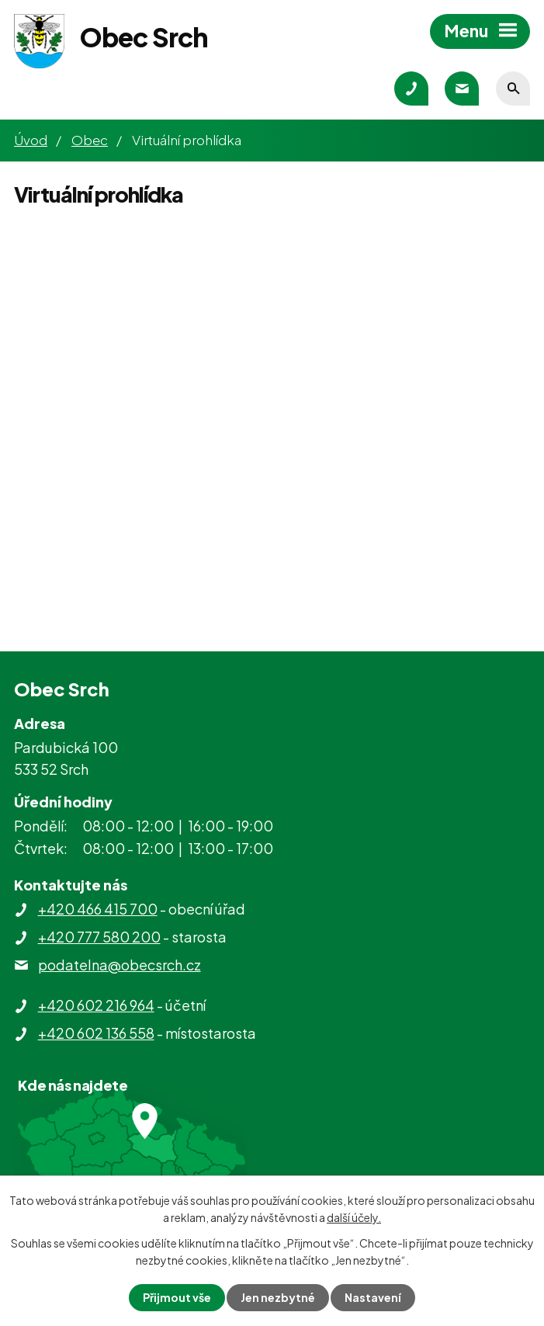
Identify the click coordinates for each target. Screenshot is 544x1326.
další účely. (354, 1217)
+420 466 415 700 (98, 909)
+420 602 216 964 (96, 1005)
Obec (89, 139)
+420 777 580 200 (99, 937)
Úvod (30, 139)
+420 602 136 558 (96, 1033)
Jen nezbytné (278, 1297)
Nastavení (373, 1297)
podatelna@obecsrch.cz (119, 965)
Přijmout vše (177, 1297)
